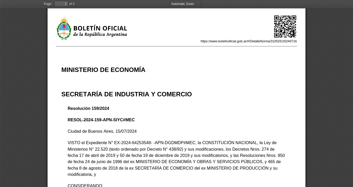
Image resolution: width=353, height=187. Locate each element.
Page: (48, 4)
